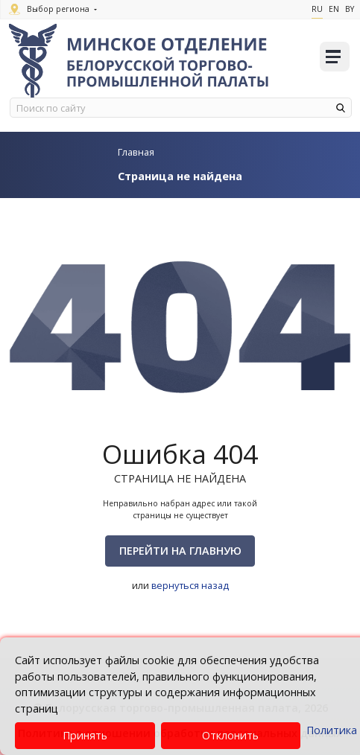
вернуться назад (190, 585)
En (334, 9)
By (349, 9)
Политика (331, 730)
